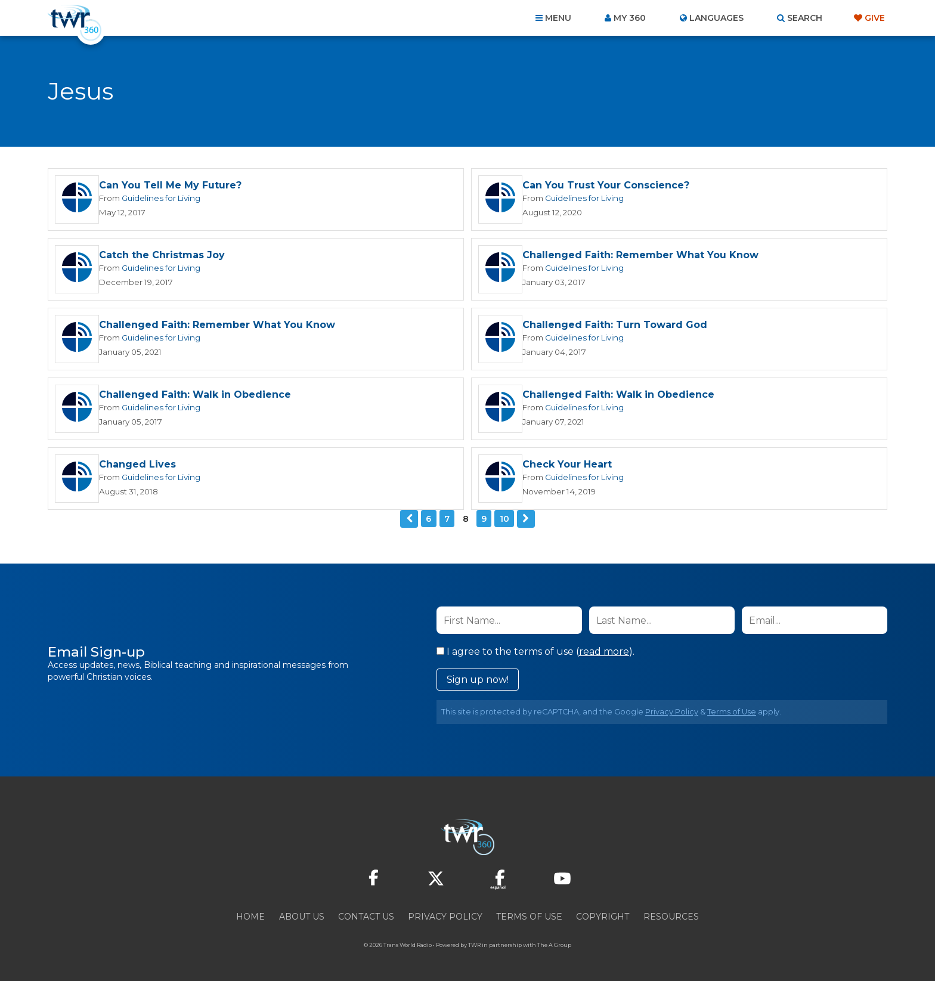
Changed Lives (137, 464)
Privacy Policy (671, 711)
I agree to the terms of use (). (535, 651)
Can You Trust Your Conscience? (605, 185)
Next (526, 519)
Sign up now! (478, 679)
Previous (409, 519)
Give (875, 18)
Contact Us (366, 916)
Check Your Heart (567, 464)
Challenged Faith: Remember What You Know (640, 255)
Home (250, 916)
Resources (671, 916)
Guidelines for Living (161, 198)
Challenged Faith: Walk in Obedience (195, 394)
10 (504, 518)
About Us (301, 916)
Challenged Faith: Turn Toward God (614, 324)
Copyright (602, 916)
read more (604, 651)
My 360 (630, 18)
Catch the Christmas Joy (162, 255)
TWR (474, 945)
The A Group (554, 945)
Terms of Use (731, 711)
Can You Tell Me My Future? (170, 185)
